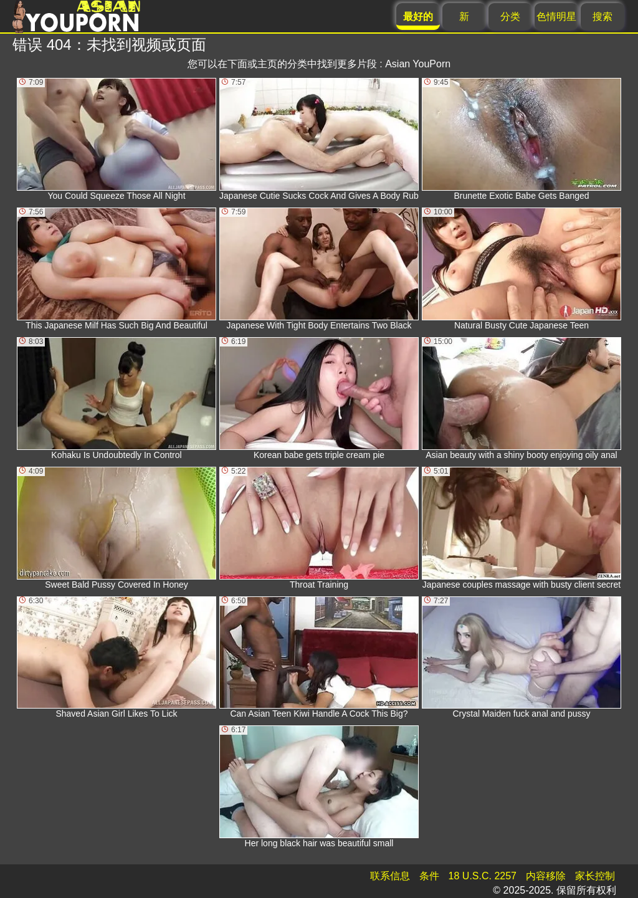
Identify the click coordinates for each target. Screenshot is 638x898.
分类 (510, 16)
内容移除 (546, 876)
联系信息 (390, 876)
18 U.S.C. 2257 (483, 876)
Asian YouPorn (417, 64)
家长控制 (595, 876)
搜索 (602, 16)
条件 (429, 876)
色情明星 (556, 16)
